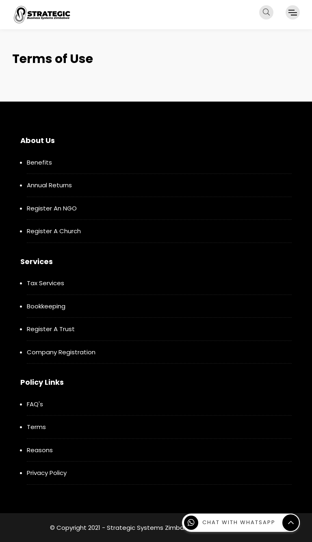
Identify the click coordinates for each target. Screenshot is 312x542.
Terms (36, 427)
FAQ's (35, 404)
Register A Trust (51, 329)
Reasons (40, 450)
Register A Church (54, 231)
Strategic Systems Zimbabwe (152, 527)
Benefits (39, 162)
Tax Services (45, 283)
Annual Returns (49, 185)
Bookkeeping (46, 306)
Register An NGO (52, 208)
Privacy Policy (47, 472)
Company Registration (61, 352)
